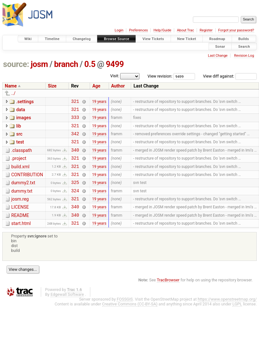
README (20, 228)
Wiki (28, 39)
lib (18, 128)
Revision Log (244, 56)
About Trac (185, 30)
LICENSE (20, 219)
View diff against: (230, 76)
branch (66, 64)
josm (39, 64)
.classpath (21, 156)
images (23, 119)
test (20, 146)
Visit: (114, 75)
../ (13, 93)
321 (75, 102)
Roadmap (217, 39)
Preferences (138, 30)
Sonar (220, 46)
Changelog (82, 39)
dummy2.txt (23, 192)
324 (75, 202)
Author (118, 85)
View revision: (159, 76)
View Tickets (153, 39)
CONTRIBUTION (27, 183)
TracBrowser (168, 295)
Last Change (218, 56)
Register (206, 30)
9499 (115, 64)
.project (18, 165)
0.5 (89, 64)
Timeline (52, 39)
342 (75, 138)
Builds (243, 39)
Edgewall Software (67, 309)
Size (52, 85)
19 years (99, 102)
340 (75, 157)
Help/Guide (162, 30)
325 (75, 193)
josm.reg (20, 210)
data (20, 110)
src (19, 137)
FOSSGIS (125, 314)
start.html (21, 237)
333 (75, 120)
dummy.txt (21, 201)
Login (119, 30)
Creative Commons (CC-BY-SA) (130, 319)
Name (11, 85)
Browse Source (116, 39)
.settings (24, 101)
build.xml (20, 174)
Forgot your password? (236, 30)
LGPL (237, 319)
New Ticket (186, 39)
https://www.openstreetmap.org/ (227, 314)
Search (244, 46)
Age (96, 85)
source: (16, 64)
